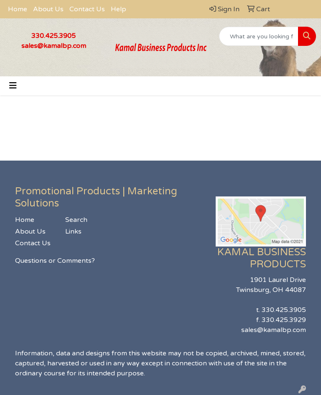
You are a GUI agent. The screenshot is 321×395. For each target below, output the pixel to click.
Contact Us (87, 9)
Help (118, 9)
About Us (48, 9)
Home (17, 9)
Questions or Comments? (55, 261)
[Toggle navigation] (13, 86)
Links (73, 231)
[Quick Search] (258, 36)
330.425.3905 (53, 36)
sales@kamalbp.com (53, 46)
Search (76, 220)
